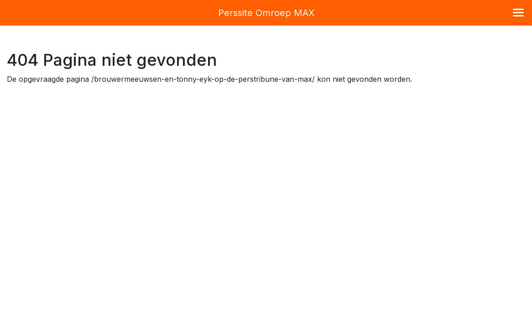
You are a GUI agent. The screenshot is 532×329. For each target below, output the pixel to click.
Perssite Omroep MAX (266, 12)
